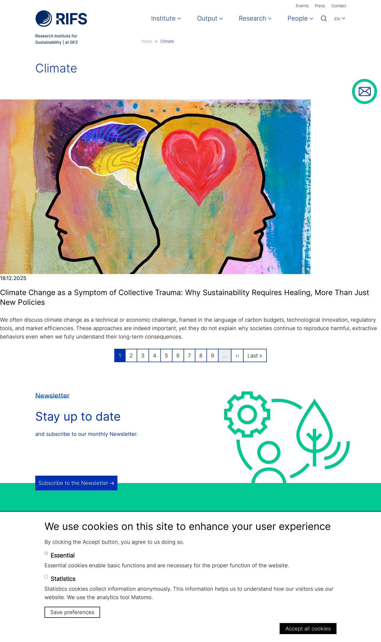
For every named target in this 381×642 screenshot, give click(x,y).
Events (302, 5)
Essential (63, 555)
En (337, 18)
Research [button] (252, 18)
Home (146, 41)
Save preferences (72, 612)
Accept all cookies (308, 628)
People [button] (298, 18)
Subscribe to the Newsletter (73, 483)
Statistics (63, 579)
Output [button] (207, 18)
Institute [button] (163, 18)
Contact (338, 5)
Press (320, 5)
